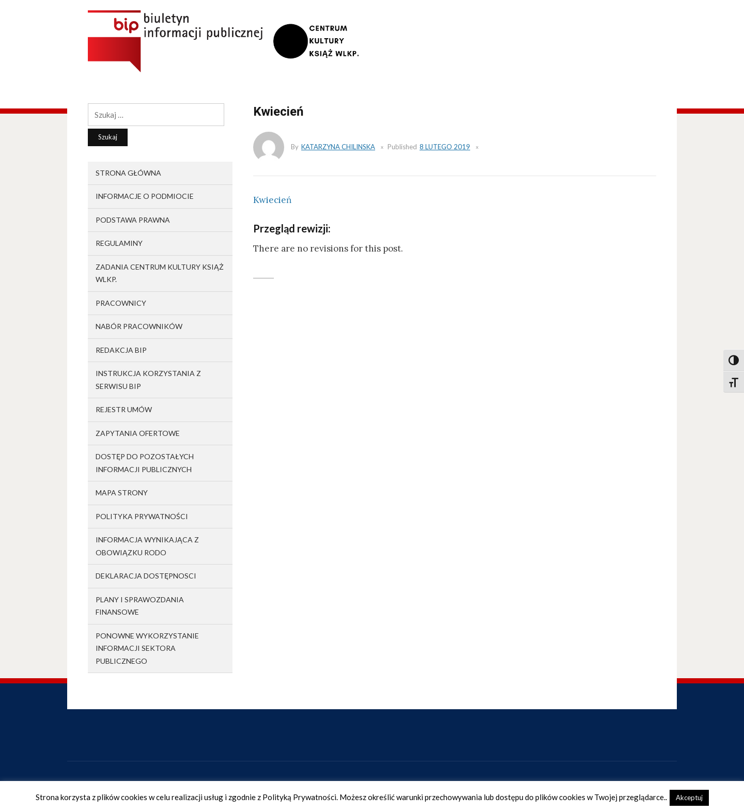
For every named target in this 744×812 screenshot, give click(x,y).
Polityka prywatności (142, 516)
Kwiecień (272, 200)
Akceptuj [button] (689, 797)
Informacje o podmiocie (145, 196)
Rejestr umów (124, 409)
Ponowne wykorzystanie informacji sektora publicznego (147, 648)
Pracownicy (121, 303)
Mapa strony (122, 492)
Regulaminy (119, 243)
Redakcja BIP (121, 350)
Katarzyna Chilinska (338, 147)
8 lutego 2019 (445, 147)
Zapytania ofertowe (138, 433)
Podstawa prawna (133, 219)
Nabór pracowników (139, 326)
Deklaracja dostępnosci (146, 575)
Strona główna (128, 172)
